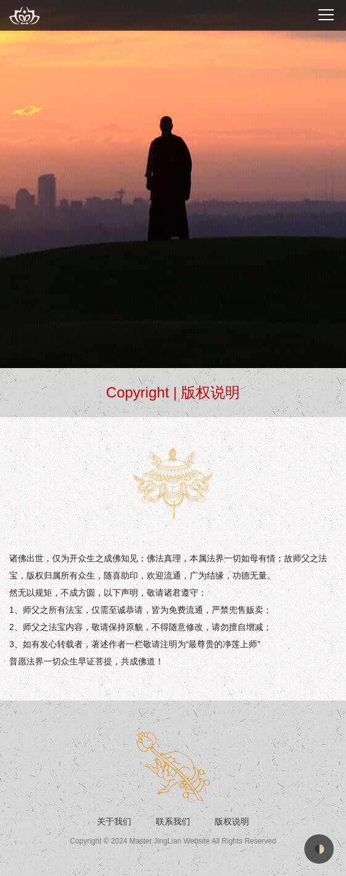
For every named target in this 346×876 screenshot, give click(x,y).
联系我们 (173, 821)
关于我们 (114, 821)
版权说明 (232, 821)
